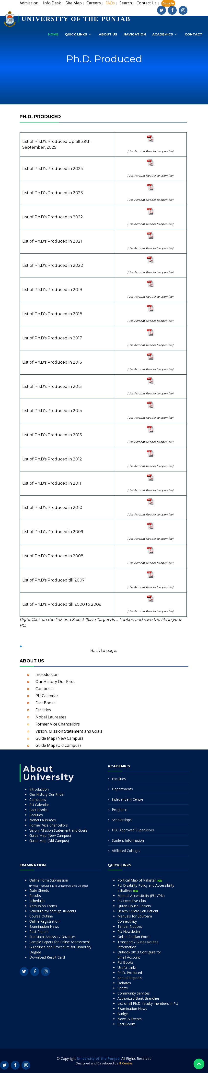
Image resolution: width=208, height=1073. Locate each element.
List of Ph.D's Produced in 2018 (52, 314)
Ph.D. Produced (129, 972)
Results (35, 895)
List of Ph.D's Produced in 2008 (52, 556)
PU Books (125, 962)
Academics (162, 34)
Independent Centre (127, 799)
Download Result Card (47, 957)
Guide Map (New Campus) (59, 738)
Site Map (74, 3)
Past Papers (38, 931)
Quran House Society (134, 906)
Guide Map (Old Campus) (58, 745)
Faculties (119, 778)
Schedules (37, 900)
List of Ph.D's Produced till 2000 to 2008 (62, 604)
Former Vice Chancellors (57, 724)
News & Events (129, 1019)
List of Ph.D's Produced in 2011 (51, 483)
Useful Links (127, 967)
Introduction (46, 674)
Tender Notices (129, 926)
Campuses (45, 688)
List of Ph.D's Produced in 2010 (52, 507)
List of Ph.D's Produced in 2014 (52, 410)
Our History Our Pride (55, 681)
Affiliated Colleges (126, 850)
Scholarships (122, 819)
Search (125, 3)
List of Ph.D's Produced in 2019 (52, 289)
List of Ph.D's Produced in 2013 (52, 435)
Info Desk (52, 3)
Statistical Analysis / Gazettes (52, 936)
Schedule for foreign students (52, 911)
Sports (122, 988)
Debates (124, 983)
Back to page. (103, 650)
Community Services (133, 993)
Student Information (128, 840)
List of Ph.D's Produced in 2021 (52, 241)
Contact (193, 34)
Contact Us (147, 3)
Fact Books (45, 702)
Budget (123, 1013)
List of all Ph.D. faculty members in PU (147, 1003)
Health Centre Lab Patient (137, 911)
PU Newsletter (128, 931)
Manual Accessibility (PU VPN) (141, 895)
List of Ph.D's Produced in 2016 (52, 362)
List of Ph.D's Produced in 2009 (52, 531)
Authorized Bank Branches (138, 998)
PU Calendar (46, 695)
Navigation (135, 34)
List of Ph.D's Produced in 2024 (52, 168)
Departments (122, 789)
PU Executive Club (131, 900)
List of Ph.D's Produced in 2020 (52, 265)
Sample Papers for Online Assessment (59, 941)
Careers (93, 3)
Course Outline (41, 916)
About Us (108, 34)
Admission (29, 3)
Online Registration (44, 921)
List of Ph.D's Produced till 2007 (53, 580)
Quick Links (76, 34)
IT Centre (125, 1063)
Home (53, 34)
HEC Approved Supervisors (133, 830)
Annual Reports (129, 977)
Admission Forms (43, 906)
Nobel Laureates (50, 717)
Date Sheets (39, 890)
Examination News (44, 926)
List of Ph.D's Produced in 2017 (52, 338)
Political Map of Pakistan (139, 880)
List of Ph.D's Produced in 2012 (52, 459)
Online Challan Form (133, 936)
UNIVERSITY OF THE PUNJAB (76, 18)
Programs (119, 809)
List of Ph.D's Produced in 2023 (52, 192)
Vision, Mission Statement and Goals (68, 731)
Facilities (43, 710)
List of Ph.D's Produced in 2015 (52, 386)
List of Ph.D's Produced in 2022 (52, 217)
